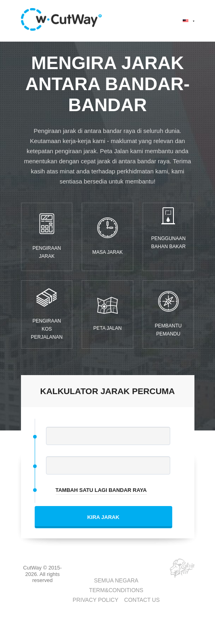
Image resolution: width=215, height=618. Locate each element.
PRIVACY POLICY (95, 600)
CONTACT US (142, 600)
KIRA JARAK (103, 517)
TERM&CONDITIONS (116, 590)
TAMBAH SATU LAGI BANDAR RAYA (101, 490)
